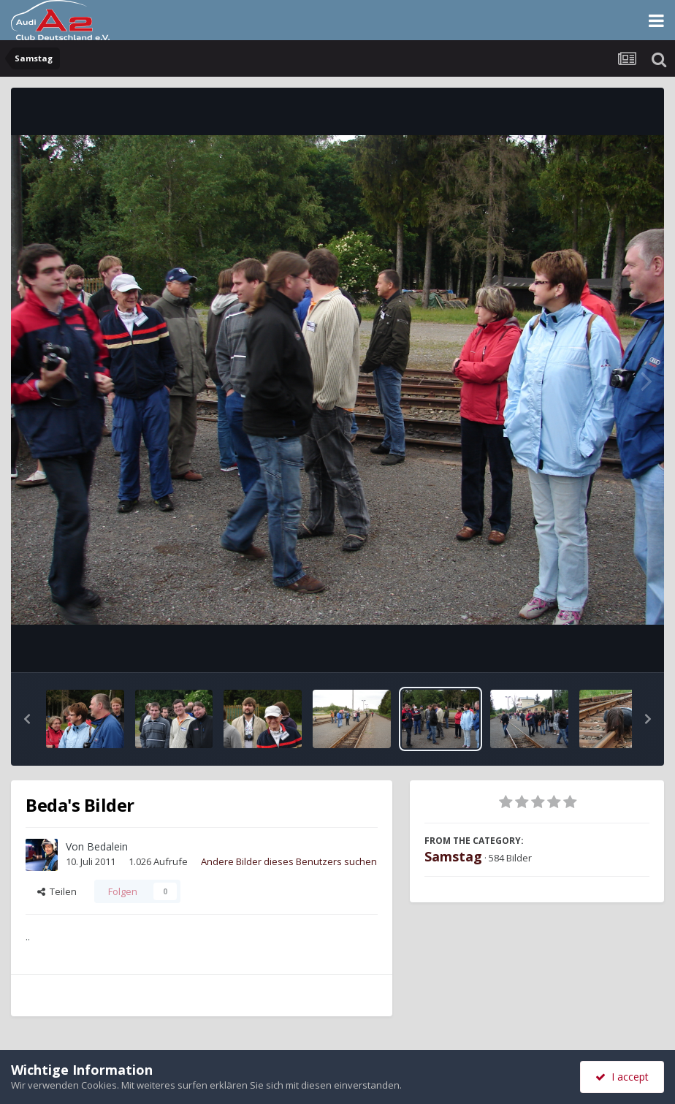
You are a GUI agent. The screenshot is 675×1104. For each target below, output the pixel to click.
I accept (622, 1077)
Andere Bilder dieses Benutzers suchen (289, 861)
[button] (27, 719)
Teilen (57, 891)
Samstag (453, 856)
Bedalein (107, 846)
